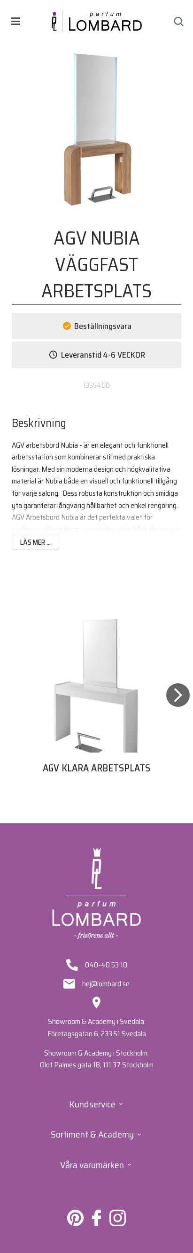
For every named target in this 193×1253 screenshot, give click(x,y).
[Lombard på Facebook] (96, 1223)
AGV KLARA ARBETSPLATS (96, 768)
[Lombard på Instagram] (117, 1223)
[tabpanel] (96, 705)
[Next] (178, 707)
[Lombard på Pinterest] (75, 1223)
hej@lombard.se (106, 984)
